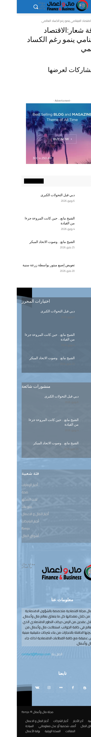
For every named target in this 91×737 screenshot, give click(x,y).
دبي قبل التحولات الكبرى (41, 195)
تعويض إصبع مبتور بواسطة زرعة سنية (32, 265)
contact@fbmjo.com (19, 654)
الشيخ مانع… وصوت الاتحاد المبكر (35, 242)
